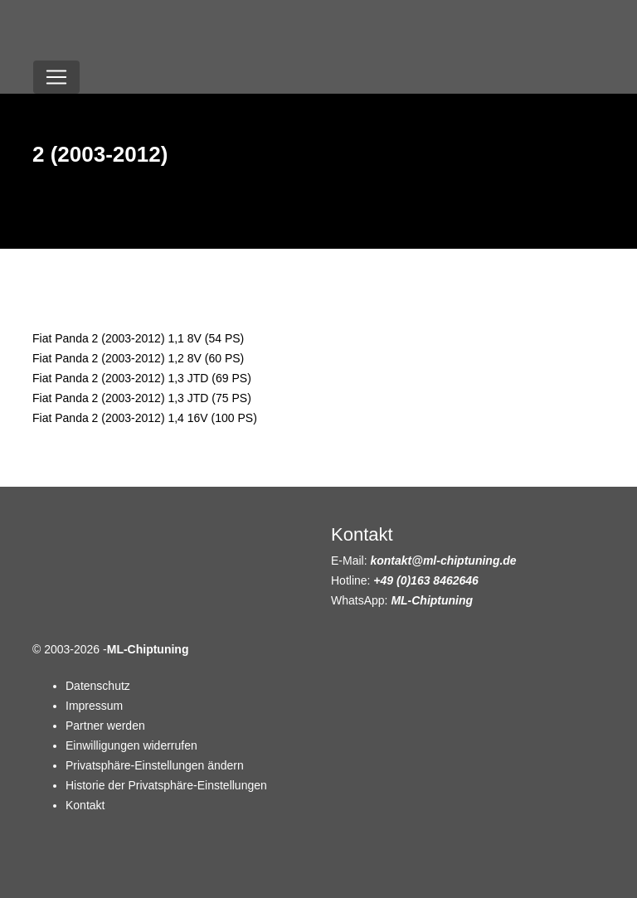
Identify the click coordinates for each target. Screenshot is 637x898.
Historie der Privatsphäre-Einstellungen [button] (166, 785)
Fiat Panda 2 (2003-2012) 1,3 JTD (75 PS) (141, 398)
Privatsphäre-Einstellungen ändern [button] (155, 765)
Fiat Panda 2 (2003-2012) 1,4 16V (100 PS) (144, 418)
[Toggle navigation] (56, 77)
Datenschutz (98, 685)
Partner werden (105, 725)
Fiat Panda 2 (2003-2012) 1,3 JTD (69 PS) (141, 378)
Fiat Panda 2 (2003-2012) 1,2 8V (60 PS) (138, 358)
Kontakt (85, 805)
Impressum (94, 705)
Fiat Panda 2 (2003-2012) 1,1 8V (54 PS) (138, 338)
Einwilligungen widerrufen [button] (131, 745)
